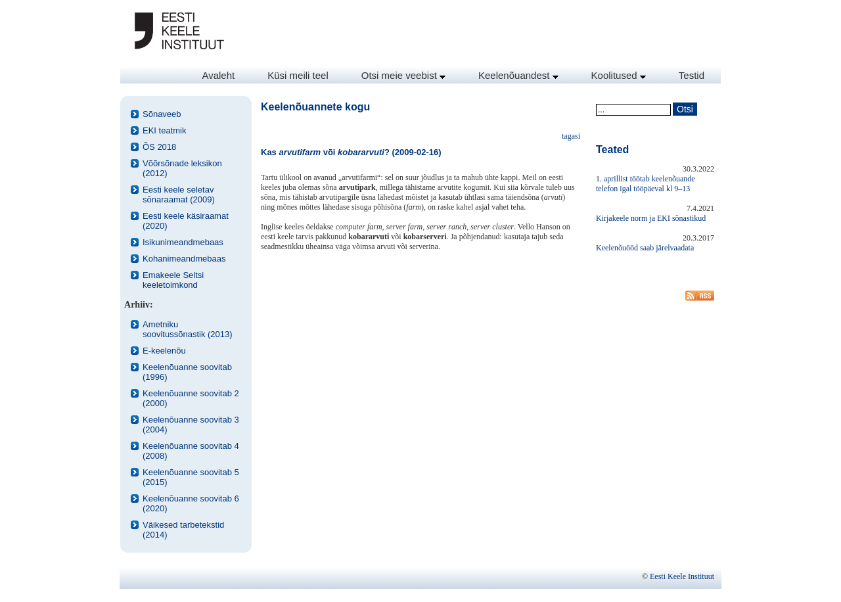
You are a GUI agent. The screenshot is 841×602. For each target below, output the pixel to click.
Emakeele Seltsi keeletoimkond (173, 280)
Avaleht (218, 75)
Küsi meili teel (298, 75)
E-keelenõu (164, 351)
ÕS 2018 (159, 147)
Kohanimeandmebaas (184, 259)
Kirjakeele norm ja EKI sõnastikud (651, 218)
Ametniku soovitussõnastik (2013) (188, 329)
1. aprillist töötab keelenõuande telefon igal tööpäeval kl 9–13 (645, 183)
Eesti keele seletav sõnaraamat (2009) (179, 194)
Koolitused (618, 75)
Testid (691, 75)
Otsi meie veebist (403, 75)
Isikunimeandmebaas (183, 242)
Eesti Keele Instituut (682, 576)
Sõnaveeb (162, 114)
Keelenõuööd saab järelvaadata (645, 247)
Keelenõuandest (518, 75)
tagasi (571, 136)
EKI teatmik (164, 130)
